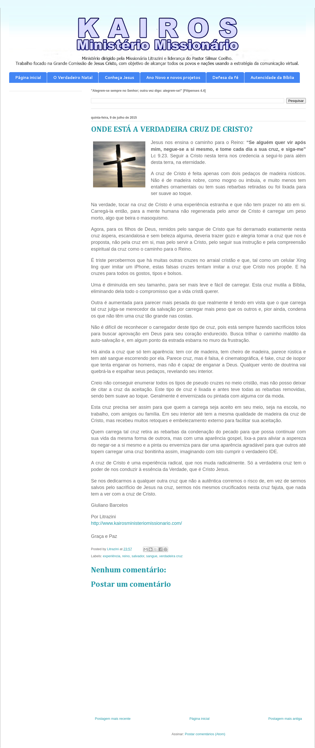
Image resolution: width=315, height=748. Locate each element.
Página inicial (28, 77)
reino (126, 556)
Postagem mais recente (113, 719)
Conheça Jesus (119, 77)
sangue (151, 556)
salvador (137, 556)
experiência (112, 556)
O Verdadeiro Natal (73, 77)
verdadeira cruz (171, 556)
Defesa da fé (225, 77)
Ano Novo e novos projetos (173, 77)
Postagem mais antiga (285, 719)
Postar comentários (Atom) (205, 734)
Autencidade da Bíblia (272, 77)
